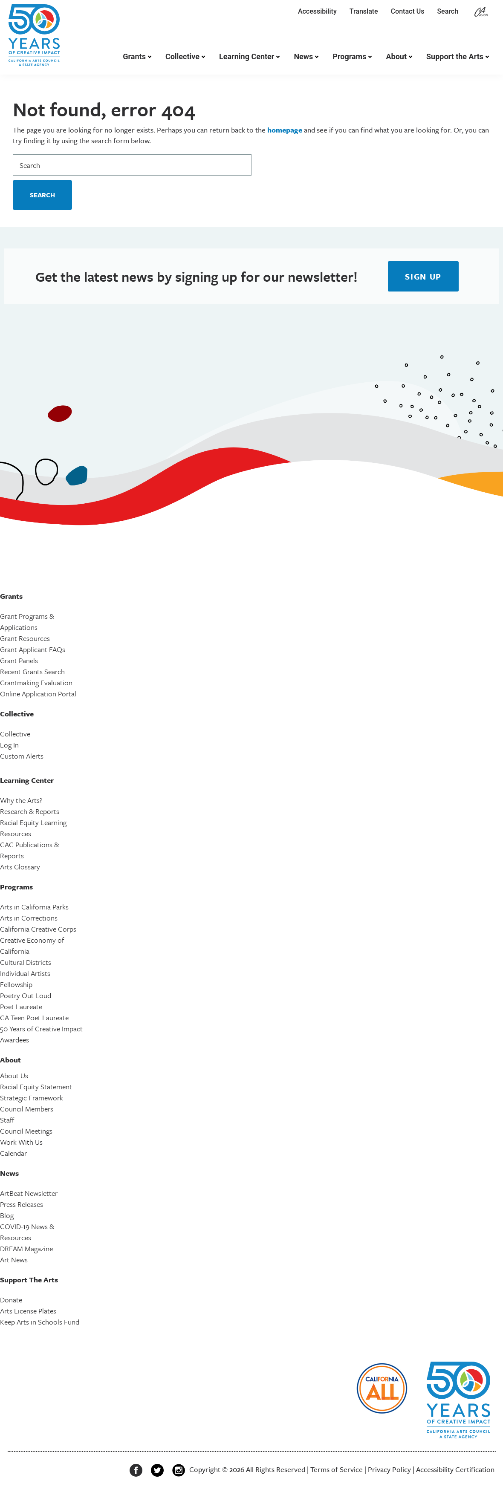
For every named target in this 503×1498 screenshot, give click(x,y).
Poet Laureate (21, 1006)
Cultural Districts (25, 962)
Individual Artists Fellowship (25, 979)
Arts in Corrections (29, 917)
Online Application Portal (38, 693)
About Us (14, 1075)
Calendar (13, 1153)
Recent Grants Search (32, 671)
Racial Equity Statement (36, 1086)
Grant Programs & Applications (27, 621)
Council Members (26, 1108)
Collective (182, 56)
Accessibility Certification (455, 1469)
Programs (349, 56)
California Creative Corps (38, 929)
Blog (7, 1215)
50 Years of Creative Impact (41, 1028)
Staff (7, 1119)
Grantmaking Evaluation (36, 682)
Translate (364, 11)
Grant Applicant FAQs (32, 649)
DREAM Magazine (26, 1248)
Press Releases (21, 1204)
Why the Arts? (21, 800)
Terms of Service (336, 1469)
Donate (11, 1299)
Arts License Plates (28, 1310)
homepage (284, 129)
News (303, 56)
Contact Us (408, 11)
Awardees (14, 1039)
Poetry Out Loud (25, 995)
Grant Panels (19, 660)
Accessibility (317, 11)
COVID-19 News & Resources (27, 1232)
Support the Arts (454, 56)
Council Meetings (26, 1131)
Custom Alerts (21, 755)
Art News (14, 1259)
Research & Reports (29, 811)
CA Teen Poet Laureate (34, 1017)
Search (449, 11)
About (396, 56)
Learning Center (246, 56)
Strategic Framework (31, 1097)
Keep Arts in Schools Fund (39, 1321)
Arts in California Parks (34, 906)
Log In (9, 744)
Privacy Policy (389, 1469)
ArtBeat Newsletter (29, 1193)
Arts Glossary (20, 866)
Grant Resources (25, 638)
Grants (134, 56)
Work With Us (21, 1142)
